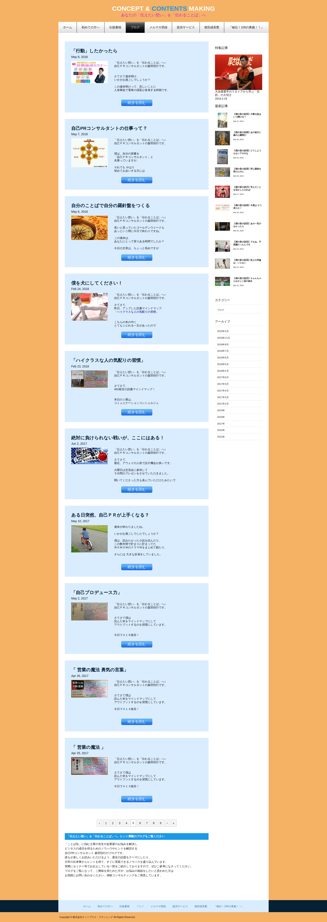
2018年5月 (223, 364)
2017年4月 (223, 390)
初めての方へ (105, 906)
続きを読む (137, 103)
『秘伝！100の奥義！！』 (229, 906)
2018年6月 (223, 357)
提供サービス (180, 906)
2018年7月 (223, 351)
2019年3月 (223, 331)
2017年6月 (223, 377)
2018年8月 (223, 344)
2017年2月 (223, 403)
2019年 (221, 410)
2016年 (221, 430)
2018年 (221, 417)
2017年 (221, 423)
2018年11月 (223, 338)
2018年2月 (223, 371)
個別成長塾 (200, 906)
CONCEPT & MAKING (163, 8)
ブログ (135, 27)
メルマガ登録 (158, 906)
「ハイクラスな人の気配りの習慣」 (136, 311)
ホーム (87, 906)
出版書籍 (124, 906)
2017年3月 (223, 397)
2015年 (221, 436)
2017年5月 (223, 384)
